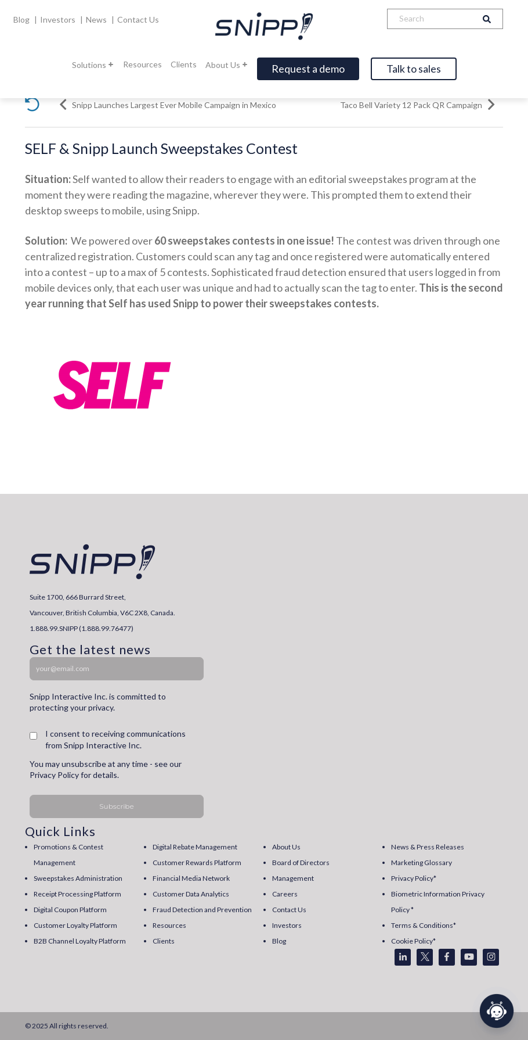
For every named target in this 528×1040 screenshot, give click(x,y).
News (97, 19)
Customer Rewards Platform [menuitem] (197, 862)
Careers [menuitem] (285, 894)
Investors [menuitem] (287, 925)
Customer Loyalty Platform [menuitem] (75, 925)
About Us (226, 65)
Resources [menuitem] (169, 925)
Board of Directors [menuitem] (301, 862)
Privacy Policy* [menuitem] (413, 878)
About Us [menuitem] (286, 846)
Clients (184, 64)
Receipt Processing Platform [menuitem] (77, 894)
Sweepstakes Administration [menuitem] (78, 878)
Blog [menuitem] (279, 941)
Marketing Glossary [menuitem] (421, 862)
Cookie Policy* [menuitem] (413, 941)
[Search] (429, 18)
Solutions (93, 65)
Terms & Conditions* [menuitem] (423, 925)
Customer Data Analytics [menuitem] (191, 894)
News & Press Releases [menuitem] (427, 846)
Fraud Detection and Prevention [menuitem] (202, 909)
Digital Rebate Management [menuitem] (195, 846)
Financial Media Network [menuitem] (191, 878)
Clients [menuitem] (164, 941)
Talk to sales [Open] (413, 68)
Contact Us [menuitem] (289, 909)
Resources (142, 64)
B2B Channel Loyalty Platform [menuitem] (80, 941)
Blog (22, 19)
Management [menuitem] (293, 878)
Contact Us (138, 19)
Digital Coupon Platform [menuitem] (70, 909)
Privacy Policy (54, 775)
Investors (58, 19)
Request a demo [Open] (308, 68)
